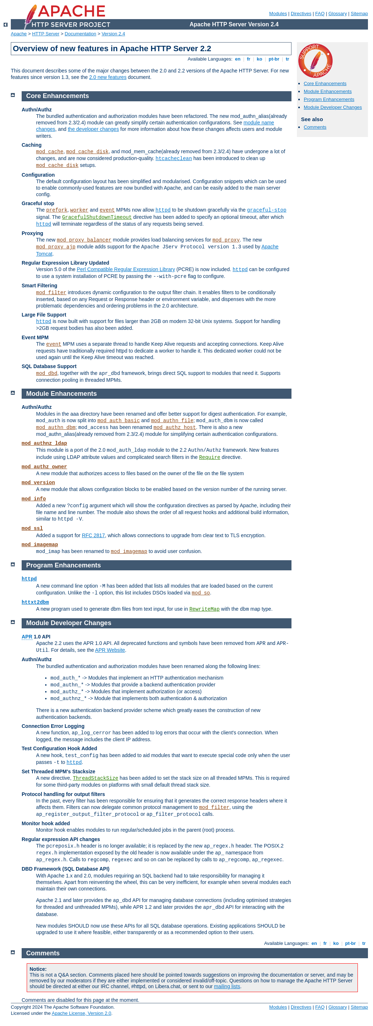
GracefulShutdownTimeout (97, 217)
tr (288, 59)
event (107, 210)
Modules (278, 13)
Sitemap (359, 13)
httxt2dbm (35, 602)
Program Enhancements (329, 99)
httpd (163, 210)
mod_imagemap (40, 545)
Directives (301, 13)
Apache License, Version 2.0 (81, 1013)
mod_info (34, 499)
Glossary (337, 13)
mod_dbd (46, 373)
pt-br (274, 59)
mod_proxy (226, 240)
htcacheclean (173, 159)
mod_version (38, 483)
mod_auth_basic (118, 421)
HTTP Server (46, 33)
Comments (315, 127)
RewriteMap (204, 609)
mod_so (201, 593)
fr (249, 59)
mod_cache (49, 152)
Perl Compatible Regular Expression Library (126, 269)
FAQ (320, 13)
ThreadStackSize (95, 778)
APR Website (110, 650)
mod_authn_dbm (55, 427)
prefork (56, 210)
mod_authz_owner (44, 467)
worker (79, 210)
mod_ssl (32, 528)
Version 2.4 (113, 33)
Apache (19, 33)
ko (259, 59)
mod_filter (51, 293)
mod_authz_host (175, 427)
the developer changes (93, 129)
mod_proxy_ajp (55, 247)
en (238, 59)
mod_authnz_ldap (44, 443)
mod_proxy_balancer (84, 240)
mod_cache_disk (87, 152)
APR (27, 637)
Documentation (80, 33)
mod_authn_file (172, 421)
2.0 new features (108, 77)
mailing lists (227, 986)
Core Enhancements (325, 83)
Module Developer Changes (333, 107)
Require (209, 457)
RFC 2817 (93, 535)
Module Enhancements (328, 91)
